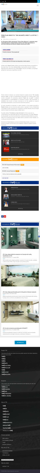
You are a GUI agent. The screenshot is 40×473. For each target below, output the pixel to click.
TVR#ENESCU (5, 453)
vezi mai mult (5, 178)
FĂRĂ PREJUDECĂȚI (15, 147)
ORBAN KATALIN (14, 187)
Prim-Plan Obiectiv (8, 58)
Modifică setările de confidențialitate (7, 459)
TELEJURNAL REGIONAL (16, 133)
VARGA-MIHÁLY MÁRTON (16, 194)
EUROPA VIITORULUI (6, 444)
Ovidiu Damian (6, 49)
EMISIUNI (9, 128)
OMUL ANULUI (5, 438)
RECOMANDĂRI (11, 224)
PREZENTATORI (11, 182)
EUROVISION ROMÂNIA (7, 450)
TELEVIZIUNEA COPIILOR (7, 440)
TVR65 (3, 442)
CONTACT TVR (5, 466)
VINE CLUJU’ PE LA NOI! (16, 140)
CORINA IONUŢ (14, 202)
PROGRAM (9, 159)
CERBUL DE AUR (6, 455)
